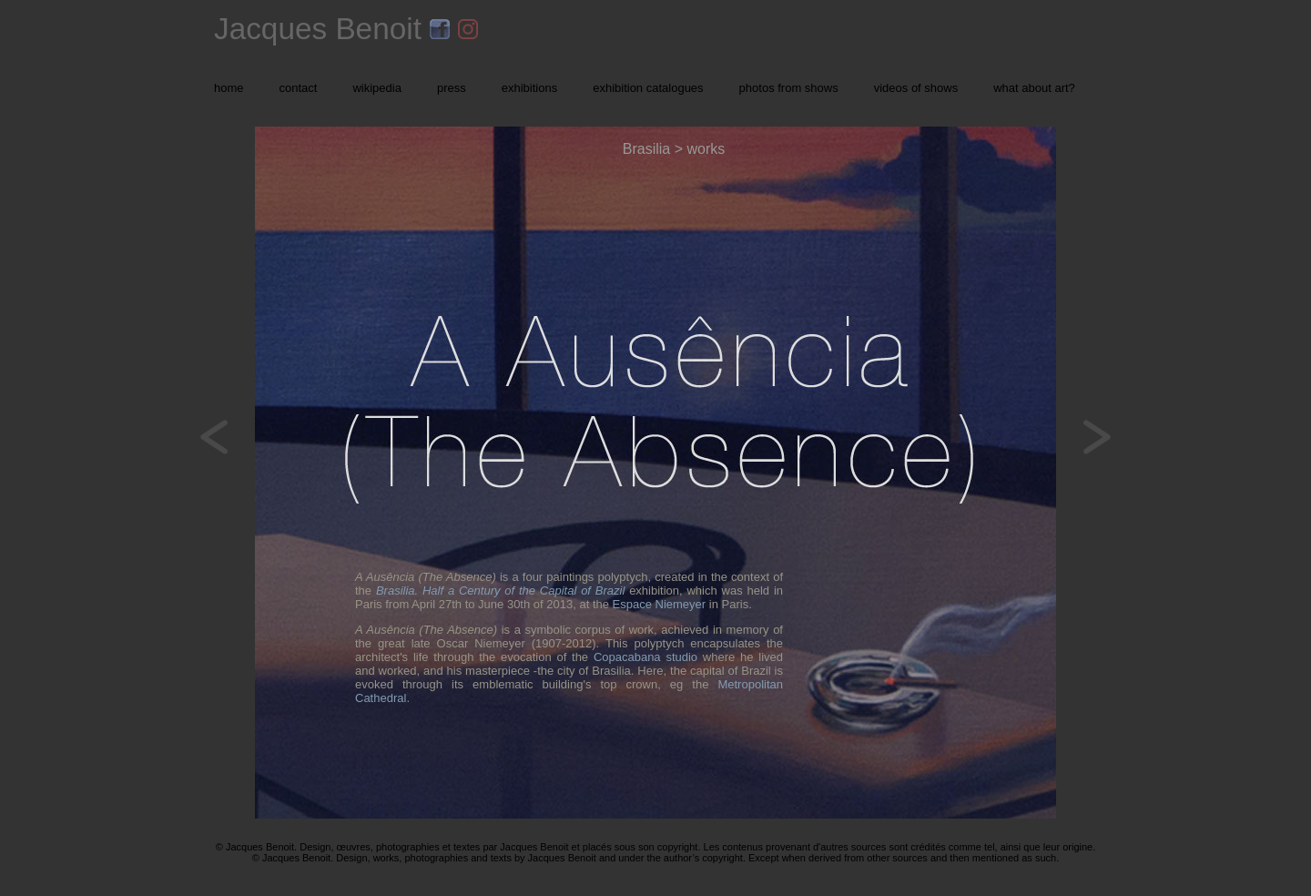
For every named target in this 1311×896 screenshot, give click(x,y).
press (451, 88)
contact (298, 88)
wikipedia (376, 88)
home (229, 88)
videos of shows (916, 88)
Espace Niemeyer (659, 604)
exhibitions (529, 88)
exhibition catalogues (648, 88)
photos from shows (788, 88)
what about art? (1034, 88)
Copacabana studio (645, 657)
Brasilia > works (674, 149)
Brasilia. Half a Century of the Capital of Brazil (500, 590)
